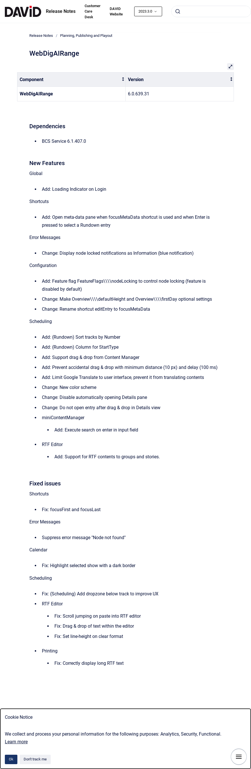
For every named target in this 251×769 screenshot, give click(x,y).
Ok (11, 759)
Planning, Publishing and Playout (86, 35)
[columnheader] (71, 79)
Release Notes (60, 11)
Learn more (16, 741)
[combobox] (211, 11)
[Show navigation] (238, 756)
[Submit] (177, 11)
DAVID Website (116, 12)
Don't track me (35, 759)
